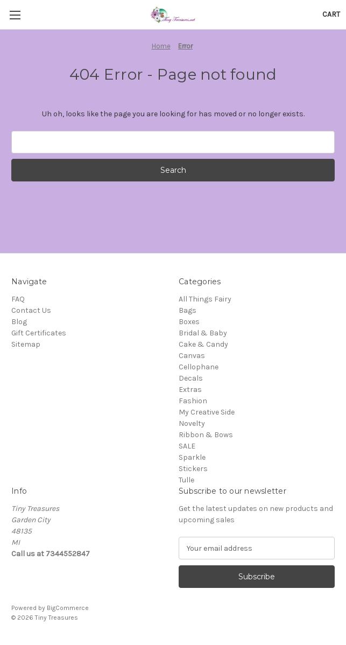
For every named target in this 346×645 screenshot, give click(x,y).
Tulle (186, 480)
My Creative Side (207, 412)
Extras (190, 389)
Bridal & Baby (203, 333)
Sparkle (192, 457)
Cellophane (198, 366)
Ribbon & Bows (206, 434)
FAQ (18, 299)
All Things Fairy (205, 299)
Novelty (192, 423)
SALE (187, 446)
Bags (187, 310)
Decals (191, 378)
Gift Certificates (38, 333)
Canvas (192, 355)
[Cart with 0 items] (331, 14)
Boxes (189, 321)
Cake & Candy (203, 344)
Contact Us (31, 310)
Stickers (193, 468)
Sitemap (25, 344)
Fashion (193, 400)
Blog (19, 321)
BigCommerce (68, 608)
